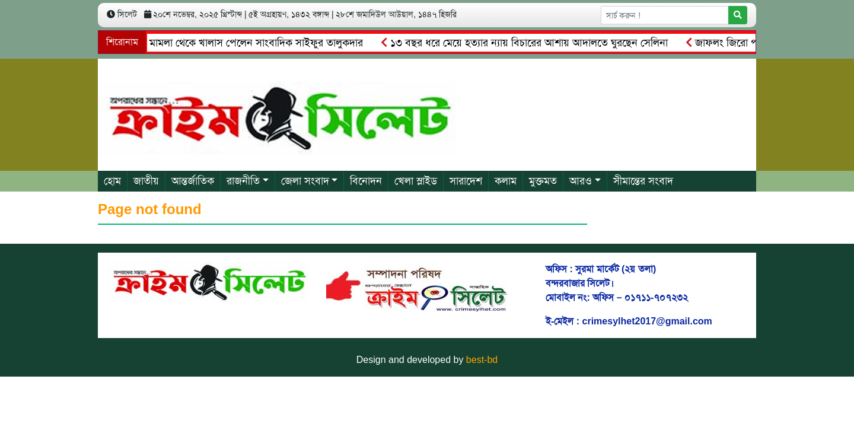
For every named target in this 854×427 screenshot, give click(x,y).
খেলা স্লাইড (415, 181)
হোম (112, 181)
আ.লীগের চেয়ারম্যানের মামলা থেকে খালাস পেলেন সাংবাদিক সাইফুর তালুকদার (207, 43)
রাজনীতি (243, 181)
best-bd (482, 360)
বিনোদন (366, 181)
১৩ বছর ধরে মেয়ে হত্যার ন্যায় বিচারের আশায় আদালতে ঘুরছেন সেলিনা (526, 43)
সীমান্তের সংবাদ (643, 181)
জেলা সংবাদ (305, 181)
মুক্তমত (543, 181)
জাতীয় (146, 181)
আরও (580, 181)
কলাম (506, 181)
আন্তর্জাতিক (192, 181)
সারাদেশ (466, 181)
